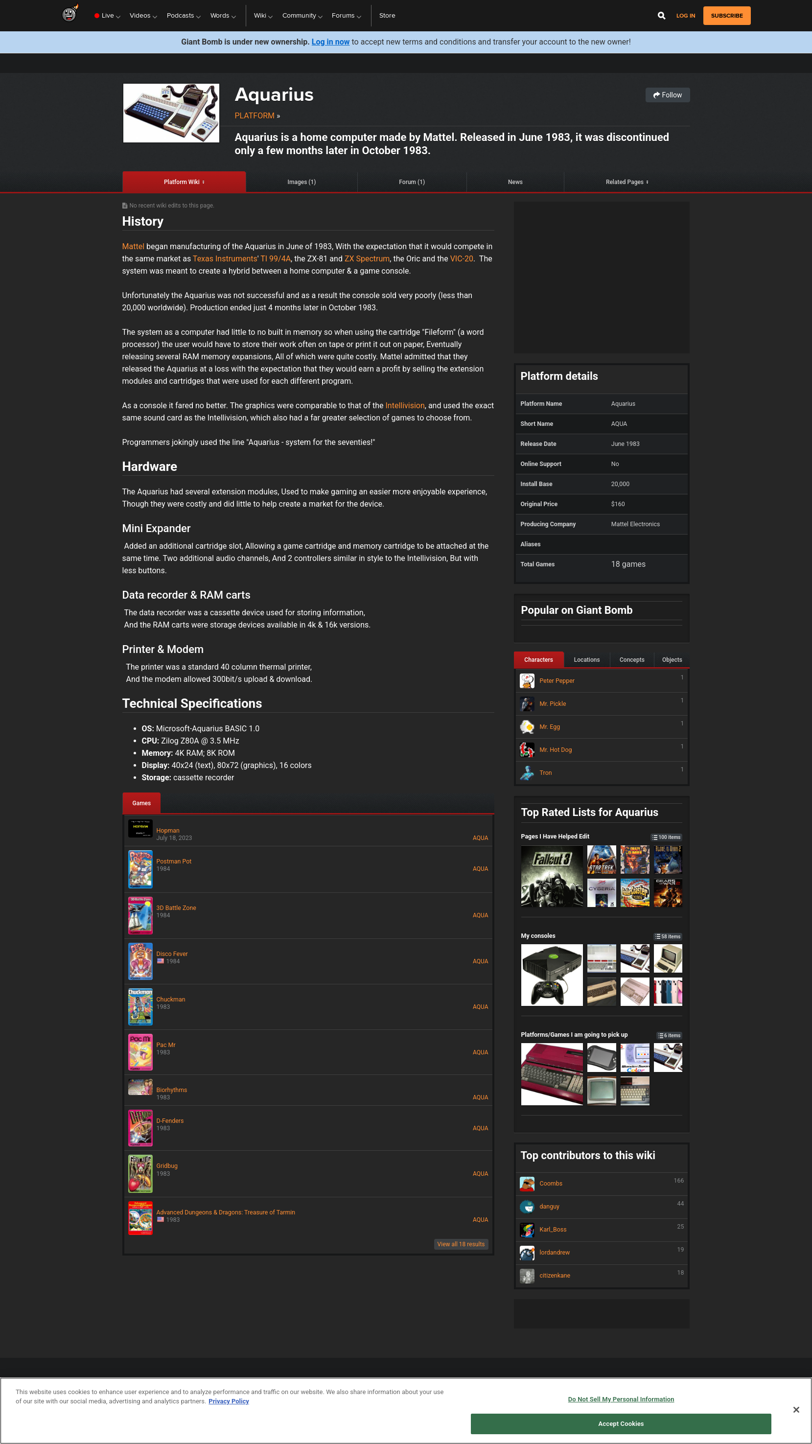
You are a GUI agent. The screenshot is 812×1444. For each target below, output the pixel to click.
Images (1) (302, 182)
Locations (587, 659)
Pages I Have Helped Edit (602, 836)
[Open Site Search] (662, 15)
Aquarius (274, 94)
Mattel (133, 246)
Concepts (632, 659)
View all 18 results (461, 1244)
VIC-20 (461, 258)
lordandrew (602, 1253)
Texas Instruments (225, 258)
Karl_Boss (602, 1230)
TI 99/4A (275, 258)
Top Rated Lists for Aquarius (590, 812)
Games (142, 803)
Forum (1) (412, 182)
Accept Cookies (621, 1423)
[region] (406, 1410)
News (515, 182)
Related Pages (625, 182)
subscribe (727, 15)
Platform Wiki (182, 182)
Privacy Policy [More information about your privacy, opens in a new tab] (229, 1401)
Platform (255, 115)
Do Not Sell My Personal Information (621, 1399)
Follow (667, 95)
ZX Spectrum (367, 258)
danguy (602, 1207)
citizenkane (602, 1276)
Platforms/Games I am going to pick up (602, 1034)
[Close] (796, 1410)
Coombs (602, 1184)
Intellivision (404, 405)
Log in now (331, 42)
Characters (538, 659)
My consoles (602, 935)
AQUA (480, 838)
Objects (672, 659)
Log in (686, 16)
